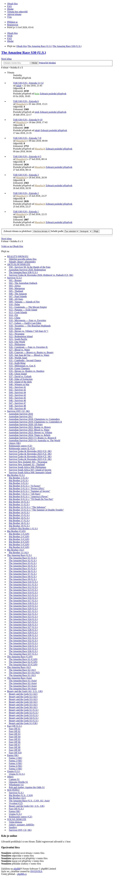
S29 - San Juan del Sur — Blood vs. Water (29, 355)
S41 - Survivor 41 (17, 387)
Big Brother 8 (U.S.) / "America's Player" (28, 496)
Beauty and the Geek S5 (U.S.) (23, 720)
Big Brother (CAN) (16, 531)
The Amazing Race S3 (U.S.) (23, 563)
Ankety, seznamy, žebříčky (21, 824)
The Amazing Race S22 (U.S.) (23, 614)
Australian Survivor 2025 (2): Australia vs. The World (34, 440)
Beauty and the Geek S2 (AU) (23, 696)
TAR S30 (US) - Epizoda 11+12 (28, 83)
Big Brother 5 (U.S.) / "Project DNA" (27, 488)
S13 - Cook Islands (18, 312)
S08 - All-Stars (16, 299)
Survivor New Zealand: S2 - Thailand (27, 464)
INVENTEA (36, 871)
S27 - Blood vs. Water (19, 349)
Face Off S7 (14, 744)
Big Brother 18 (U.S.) (19, 523)
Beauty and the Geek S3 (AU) (23, 699)
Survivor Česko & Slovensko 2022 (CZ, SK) (30, 451)
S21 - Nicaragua (16, 333)
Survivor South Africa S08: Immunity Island (30, 472)
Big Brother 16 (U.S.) (19, 518)
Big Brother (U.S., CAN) (21, 795)
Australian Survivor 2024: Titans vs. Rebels (29, 435)
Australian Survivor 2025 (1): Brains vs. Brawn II (32, 438)
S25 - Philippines (17, 344)
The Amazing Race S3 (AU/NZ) (24, 672)
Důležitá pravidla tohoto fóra (22, 259)
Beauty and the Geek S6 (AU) (23, 707)
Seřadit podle (65, 231)
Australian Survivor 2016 (21, 414)
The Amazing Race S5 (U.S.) (23, 568)
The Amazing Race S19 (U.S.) (23, 606)
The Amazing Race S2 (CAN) (23, 662)
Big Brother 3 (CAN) (19, 539)
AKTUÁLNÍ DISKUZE (18, 264)
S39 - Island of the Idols (20, 382)
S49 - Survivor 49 (17, 408)
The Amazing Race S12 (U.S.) (23, 587)
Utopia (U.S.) (13, 771)
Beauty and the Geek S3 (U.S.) (23, 715)
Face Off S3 (14, 734)
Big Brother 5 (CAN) (19, 544)
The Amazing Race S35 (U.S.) (23, 648)
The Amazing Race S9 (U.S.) (23, 579)
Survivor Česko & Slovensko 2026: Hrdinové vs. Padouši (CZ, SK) (41, 275)
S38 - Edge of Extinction (21, 379)
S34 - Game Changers (19, 368)
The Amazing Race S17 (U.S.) (23, 600)
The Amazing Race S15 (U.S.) (23, 595)
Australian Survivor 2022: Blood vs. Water (29, 430)
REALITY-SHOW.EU (17, 256)
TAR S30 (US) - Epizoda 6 (26, 101)
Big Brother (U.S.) (16, 475)
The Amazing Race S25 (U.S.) (23, 622)
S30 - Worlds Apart (18, 357)
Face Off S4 (14, 736)
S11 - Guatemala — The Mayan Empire (28, 307)
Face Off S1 (14, 728)
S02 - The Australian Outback (23, 283)
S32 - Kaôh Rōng (17, 363)
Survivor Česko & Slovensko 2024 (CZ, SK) (30, 456)
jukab (18, 85)
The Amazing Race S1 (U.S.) (23, 558)
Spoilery (13, 827)
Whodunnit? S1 (16, 784)
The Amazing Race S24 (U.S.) (23, 619)
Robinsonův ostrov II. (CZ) (22, 448)
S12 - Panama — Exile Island (23, 309)
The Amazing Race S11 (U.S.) (23, 584)
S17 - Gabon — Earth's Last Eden (25, 323)
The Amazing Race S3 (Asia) (23, 686)
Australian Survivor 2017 (21, 416)
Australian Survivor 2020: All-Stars (26, 424)
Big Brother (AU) (15, 550)
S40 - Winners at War (19, 384)
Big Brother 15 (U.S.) (19, 515)
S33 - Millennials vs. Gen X (22, 365)
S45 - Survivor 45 (17, 398)
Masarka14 (21, 104)
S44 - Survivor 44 (17, 392)
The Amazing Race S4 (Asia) (23, 688)
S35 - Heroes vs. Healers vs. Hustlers (26, 371)
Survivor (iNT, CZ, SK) (18, 411)
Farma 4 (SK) (15, 766)
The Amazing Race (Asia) (19, 678)
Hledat (34, 63)
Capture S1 (14, 779)
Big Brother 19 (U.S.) (19, 526)
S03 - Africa (14, 285)
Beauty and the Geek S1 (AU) (23, 694)
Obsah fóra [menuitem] (12, 3)
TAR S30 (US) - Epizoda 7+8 (27, 138)
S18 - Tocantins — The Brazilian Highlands (30, 325)
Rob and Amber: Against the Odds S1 (27, 787)
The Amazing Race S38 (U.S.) (23, 272)
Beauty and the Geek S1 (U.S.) (23, 710)
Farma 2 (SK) (15, 760)
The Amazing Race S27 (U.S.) (23, 627)
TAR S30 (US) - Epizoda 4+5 (27, 156)
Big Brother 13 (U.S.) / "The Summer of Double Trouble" (36, 510)
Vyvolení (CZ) (16, 803)
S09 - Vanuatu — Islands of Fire (24, 301)
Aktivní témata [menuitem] (14, 14)
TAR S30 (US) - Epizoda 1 (26, 211)
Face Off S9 (14, 750)
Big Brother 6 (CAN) (19, 547)
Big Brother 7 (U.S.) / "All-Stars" (25, 494)
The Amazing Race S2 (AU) (22, 670)
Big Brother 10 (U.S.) (19, 502)
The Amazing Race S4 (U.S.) (23, 566)
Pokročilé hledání (47, 63)
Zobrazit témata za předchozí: (27, 231)
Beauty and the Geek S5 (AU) (23, 704)
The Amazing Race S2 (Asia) (23, 683)
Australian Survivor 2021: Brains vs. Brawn (30, 427)
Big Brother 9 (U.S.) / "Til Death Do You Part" (31, 499)
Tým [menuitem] (9, 17)
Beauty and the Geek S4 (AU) (23, 702)
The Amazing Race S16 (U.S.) (23, 598)
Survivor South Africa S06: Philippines (27, 467)
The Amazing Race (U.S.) (19, 555)
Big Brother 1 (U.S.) (18, 478)
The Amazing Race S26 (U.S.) (23, 624)
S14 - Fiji (13, 315)
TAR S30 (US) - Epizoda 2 (26, 193)
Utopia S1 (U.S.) (17, 774)
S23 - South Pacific (18, 339)
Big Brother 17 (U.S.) (19, 520)
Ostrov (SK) (15, 443)
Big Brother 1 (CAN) (19, 534)
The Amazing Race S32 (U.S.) (23, 640)
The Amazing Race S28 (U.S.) (23, 630)
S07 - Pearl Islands (18, 296)
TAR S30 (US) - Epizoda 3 (26, 175)
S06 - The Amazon (18, 293)
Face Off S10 (15, 752)
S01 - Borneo (15, 280)
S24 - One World (17, 341)
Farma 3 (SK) (15, 763)
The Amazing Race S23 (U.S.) (23, 616)
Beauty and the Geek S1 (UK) (23, 723)
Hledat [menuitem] (10, 9)
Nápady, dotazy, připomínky (22, 261)
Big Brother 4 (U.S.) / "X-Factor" (25, 486)
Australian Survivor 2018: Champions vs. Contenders (34, 419)
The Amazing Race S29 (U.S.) (23, 632)
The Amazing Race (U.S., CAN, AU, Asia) (29, 800)
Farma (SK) (12, 755)
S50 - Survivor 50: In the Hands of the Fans (29, 267)
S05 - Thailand (16, 291)
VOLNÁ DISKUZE (16, 819)
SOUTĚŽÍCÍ (13, 790)
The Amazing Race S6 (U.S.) (23, 571)
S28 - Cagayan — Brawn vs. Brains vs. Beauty (31, 352)
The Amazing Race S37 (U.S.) (23, 654)
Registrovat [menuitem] (12, 24)
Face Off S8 (14, 747)
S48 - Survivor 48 (17, 406)
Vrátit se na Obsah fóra (12, 246)
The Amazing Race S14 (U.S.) (23, 592)
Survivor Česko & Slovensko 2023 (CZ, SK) (30, 454)
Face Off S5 (14, 739)
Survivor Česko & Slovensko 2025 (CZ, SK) (30, 459)
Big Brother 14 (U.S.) (19, 512)
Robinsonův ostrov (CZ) (20, 446)
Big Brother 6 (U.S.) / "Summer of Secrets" (29, 491)
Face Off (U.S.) (14, 726)
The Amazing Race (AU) (19, 667)
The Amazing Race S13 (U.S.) (23, 590)
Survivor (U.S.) (14, 277)
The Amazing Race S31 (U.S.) (23, 638)
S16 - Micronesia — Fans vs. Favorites (27, 320)
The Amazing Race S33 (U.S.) (23, 643)
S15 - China (14, 317)
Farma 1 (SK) (15, 758)
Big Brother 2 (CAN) (19, 536)
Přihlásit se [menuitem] (12, 22)
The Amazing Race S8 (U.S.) (23, 576)
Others (10, 776)
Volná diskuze (15, 822)
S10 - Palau (14, 304)
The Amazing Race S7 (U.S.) (23, 574)
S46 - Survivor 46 (17, 400)
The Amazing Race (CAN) (20, 656)
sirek (37, 112)
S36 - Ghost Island (18, 373)
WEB (9, 36)
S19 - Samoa (15, 328)
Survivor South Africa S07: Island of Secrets (30, 470)
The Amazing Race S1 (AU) (22, 675)
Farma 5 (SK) (15, 768)
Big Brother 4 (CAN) (19, 542)
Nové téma (6, 59)
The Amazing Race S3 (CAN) (23, 664)
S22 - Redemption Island (21, 336)
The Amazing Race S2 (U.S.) (23, 560)
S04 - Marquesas (17, 288)
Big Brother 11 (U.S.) (19, 504)
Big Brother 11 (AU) (19, 552)
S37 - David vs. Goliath (20, 376)
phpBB (17, 868)
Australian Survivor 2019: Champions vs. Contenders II (35, 422)
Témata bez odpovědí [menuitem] (17, 11)
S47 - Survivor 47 (17, 403)
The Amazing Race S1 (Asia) (23, 680)
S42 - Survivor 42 (17, 390)
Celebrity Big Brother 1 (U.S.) (23, 528)
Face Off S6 (14, 742)
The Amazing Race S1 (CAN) (23, 659)
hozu (37, 93)
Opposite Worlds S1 (18, 782)
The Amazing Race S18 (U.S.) (23, 603)
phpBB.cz (22, 874)
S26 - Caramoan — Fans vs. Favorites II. (28, 347)
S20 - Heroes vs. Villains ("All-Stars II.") (28, 331)
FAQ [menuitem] (9, 6)
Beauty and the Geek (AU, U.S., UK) (25, 691)
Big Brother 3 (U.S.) (18, 483)
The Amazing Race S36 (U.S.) (23, 651)
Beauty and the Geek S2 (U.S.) (23, 712)
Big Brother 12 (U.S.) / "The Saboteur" (27, 507)
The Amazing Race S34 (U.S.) (23, 646)
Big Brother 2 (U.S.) (18, 480)
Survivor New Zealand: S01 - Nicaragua (28, 462)
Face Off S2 (14, 731)
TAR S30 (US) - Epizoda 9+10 (27, 119)
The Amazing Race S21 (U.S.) (23, 611)
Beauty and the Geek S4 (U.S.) (23, 718)
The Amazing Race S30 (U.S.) (23, 52)
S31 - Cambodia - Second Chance (25, 360)
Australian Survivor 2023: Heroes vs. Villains (30, 432)
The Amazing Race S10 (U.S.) (23, 582)
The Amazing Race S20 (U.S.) (23, 608)
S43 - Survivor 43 (17, 395)
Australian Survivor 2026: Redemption (27, 269)
